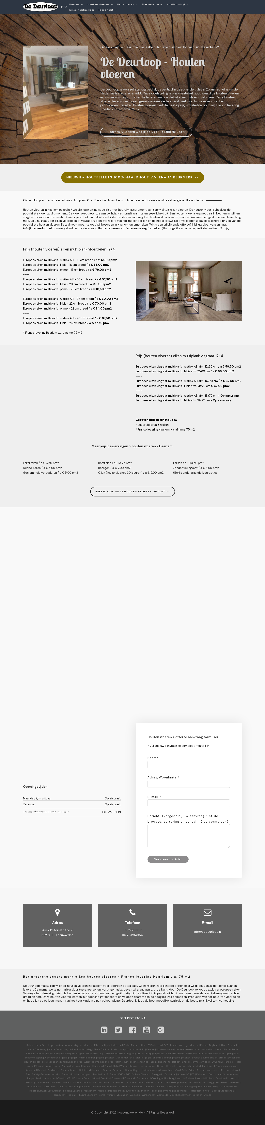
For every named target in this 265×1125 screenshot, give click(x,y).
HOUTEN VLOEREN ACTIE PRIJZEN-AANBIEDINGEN (146, 132)
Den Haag (207, 1082)
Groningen (157, 1078)
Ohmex (107, 1070)
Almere (77, 1082)
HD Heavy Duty (80, 1078)
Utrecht (233, 1078)
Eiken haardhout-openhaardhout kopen (209, 1053)
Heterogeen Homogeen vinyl (87, 1053)
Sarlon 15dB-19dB (120, 1074)
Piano (107, 1066)
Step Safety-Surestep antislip (43, 1074)
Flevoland (117, 1078)
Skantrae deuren (162, 1057)
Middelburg (114, 1090)
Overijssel (221, 1078)
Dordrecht (49, 1086)
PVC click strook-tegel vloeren (181, 1045)
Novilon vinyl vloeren (58, 1053)
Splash (48, 1066)
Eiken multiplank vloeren (108, 1045)
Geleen (160, 1086)
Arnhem (131, 1082)
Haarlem (178, 1086)
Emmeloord (113, 1086)
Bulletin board (69, 1070)
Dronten (74, 1086)
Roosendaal (180, 1090)
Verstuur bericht (168, 859)
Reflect (176, 1061)
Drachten (62, 1086)
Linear (133, 1066)
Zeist (173, 1094)
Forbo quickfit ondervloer (223, 1074)
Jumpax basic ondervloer (40, 1078)
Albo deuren (51, 1057)
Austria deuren (87, 1057)
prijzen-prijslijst (68, 1057)
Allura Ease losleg (58, 1049)
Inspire (154, 1061)
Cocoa (86, 1066)
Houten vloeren (98, 4)
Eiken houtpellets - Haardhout (91, 9)
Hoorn (33, 1090)
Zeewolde (162, 1094)
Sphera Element (141, 1074)
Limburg (170, 1078)
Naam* (153, 758)
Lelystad (77, 1090)
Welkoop (135, 1094)
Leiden (67, 1090)
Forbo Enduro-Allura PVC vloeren (142, 1045)
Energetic (157, 1074)
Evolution (170, 1074)
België (149, 1082)
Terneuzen (59, 1094)
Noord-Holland (205, 1078)
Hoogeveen (230, 1086)
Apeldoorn (119, 1082)
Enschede (137, 1086)
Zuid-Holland (42, 1082)
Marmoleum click (200, 1061)
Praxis (154, 1090)
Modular (200, 1066)
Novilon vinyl (176, 4)
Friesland (129, 1078)
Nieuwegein (129, 1090)
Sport (210, 1066)
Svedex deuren (200, 1057)
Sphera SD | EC (186, 1074)
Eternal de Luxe (230, 1070)
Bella (184, 1070)
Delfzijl (182, 1082)
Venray (111, 1094)
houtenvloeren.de (130, 1112)
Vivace (39, 1066)
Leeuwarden (54, 1090)
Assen (141, 1082)
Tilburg (81, 1094)
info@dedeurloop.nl (208, 932)
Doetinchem (34, 1086)
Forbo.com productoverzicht (128, 1049)
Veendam (91, 1094)
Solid (78, 1066)
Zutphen (197, 1094)
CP (68, 1078)
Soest (215, 1090)
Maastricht (90, 1090)
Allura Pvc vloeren (212, 1049)
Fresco (30, 1066)
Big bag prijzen (135, 1053)
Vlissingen (122, 1094)
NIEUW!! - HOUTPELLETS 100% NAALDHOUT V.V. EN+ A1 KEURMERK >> (132, 177)
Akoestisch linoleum (226, 1066)
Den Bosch (194, 1082)
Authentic (67, 1066)
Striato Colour (147, 1066)
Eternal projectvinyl (208, 1070)
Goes (169, 1086)
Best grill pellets (175, 1053)
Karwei (42, 1090)
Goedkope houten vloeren (57, 1045)
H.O (64, 7)
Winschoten (148, 1094)
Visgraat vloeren (83, 1045)
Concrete (97, 1066)
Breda (158, 1082)
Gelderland (143, 1078)
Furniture (118, 1070)
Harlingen (190, 1086)
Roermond (165, 1090)
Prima (192, 1070)
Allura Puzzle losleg (81, 1049)
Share (185, 1061)
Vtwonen (217, 1061)
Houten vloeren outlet (188, 1049)
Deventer (234, 1082)
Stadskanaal (227, 1090)
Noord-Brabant (186, 1078)
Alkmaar (56, 1082)
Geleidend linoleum (90, 1070)
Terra (57, 1066)
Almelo (67, 1082)
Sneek (206, 1090)
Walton (124, 1066)
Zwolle (207, 1094)
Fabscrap (201, 1074)
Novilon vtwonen (150, 1070)
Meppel (102, 1090)
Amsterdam (104, 1082)
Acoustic (30, 1070)
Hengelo (217, 1086)
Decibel (41, 1070)
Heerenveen (204, 1086)
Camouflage (132, 1070)
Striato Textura (185, 1066)
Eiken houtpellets (115, 1053)
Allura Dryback (229, 1045)
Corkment (53, 1070)
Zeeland (29, 1082)
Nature (95, 1078)
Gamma (149, 1086)
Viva (177, 1070)
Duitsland (85, 1086)
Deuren (74, 4)
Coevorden (170, 1082)
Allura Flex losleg (37, 1049)
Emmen (126, 1086)
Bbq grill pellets (155, 1053)
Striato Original (166, 1066)
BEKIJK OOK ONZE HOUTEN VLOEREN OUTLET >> (132, 491)
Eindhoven (99, 1086)
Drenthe (105, 1078)
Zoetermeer (184, 1094)
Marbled (228, 1061)
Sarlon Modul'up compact (76, 1074)
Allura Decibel (101, 1049)
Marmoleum (150, 4)
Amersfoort (89, 1082)
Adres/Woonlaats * (164, 777)
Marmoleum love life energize (131, 1061)
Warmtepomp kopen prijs (98, 1061)
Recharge (164, 1061)
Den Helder (220, 1082)
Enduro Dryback (209, 1045)
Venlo (102, 1094)
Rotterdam (195, 1090)
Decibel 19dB (100, 1074)
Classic (61, 1078)
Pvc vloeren (125, 4)
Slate (115, 1066)
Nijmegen (143, 1090)
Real (237, 1061)
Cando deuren (124, 1057)
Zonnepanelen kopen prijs (67, 1061)
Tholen (71, 1094)
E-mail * (154, 797)
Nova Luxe (167, 1070)
